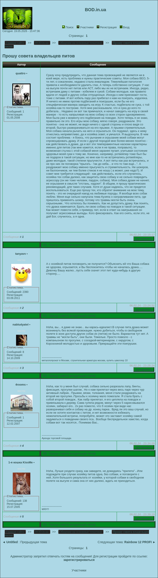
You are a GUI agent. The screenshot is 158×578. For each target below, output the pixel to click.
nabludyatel (20, 324)
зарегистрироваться (79, 560)
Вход (124, 27)
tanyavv (20, 253)
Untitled (12, 542)
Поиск (67, 27)
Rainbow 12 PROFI (138, 542)
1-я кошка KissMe (20, 462)
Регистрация (107, 27)
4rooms (20, 384)
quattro (20, 73)
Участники (85, 27)
